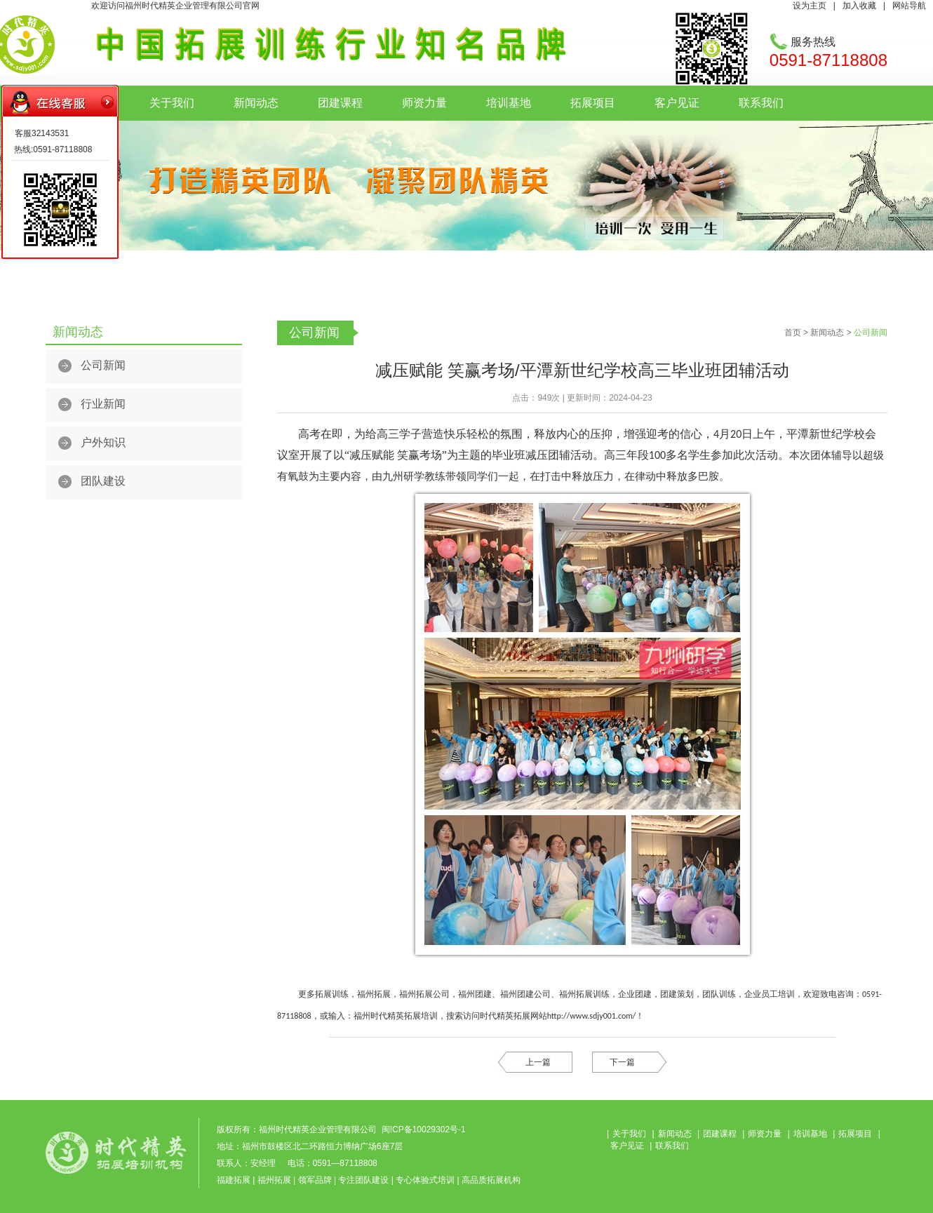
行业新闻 (103, 404)
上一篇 (538, 1062)
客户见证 (677, 103)
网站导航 (909, 6)
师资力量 (424, 103)
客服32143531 (42, 133)
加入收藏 (859, 6)
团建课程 (340, 103)
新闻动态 (256, 103)
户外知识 (103, 442)
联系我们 (761, 103)
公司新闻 (103, 365)
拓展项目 (592, 103)
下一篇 (622, 1062)
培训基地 (508, 103)
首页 (792, 332)
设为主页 (809, 6)
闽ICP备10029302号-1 (424, 1129)
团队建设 (103, 481)
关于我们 (171, 103)
